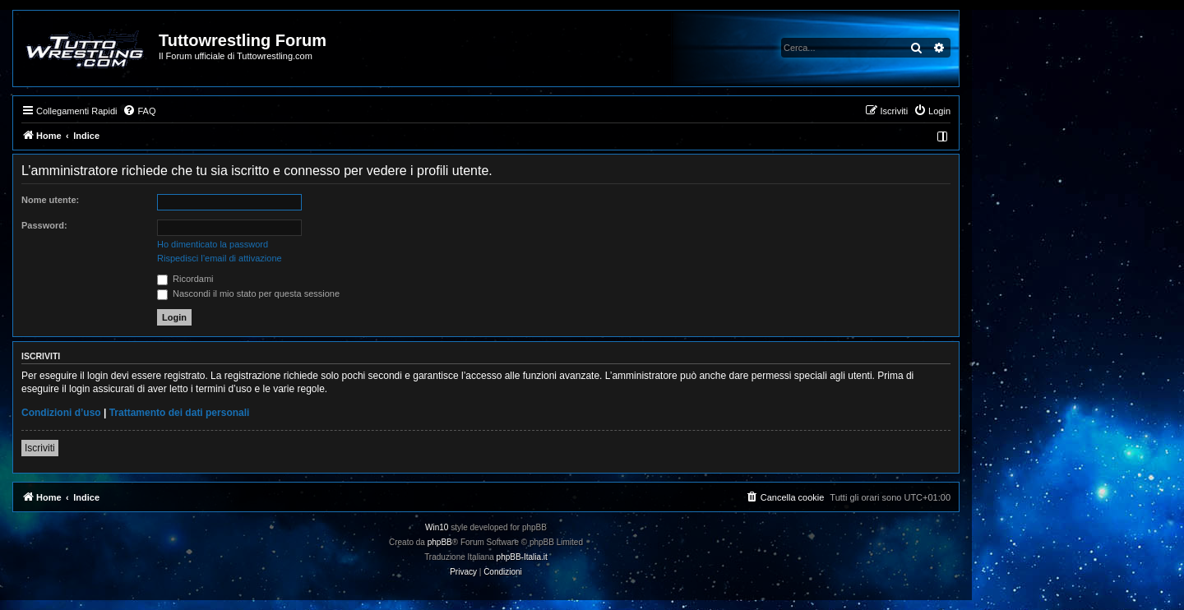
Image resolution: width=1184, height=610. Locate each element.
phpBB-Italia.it (522, 556)
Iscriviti (40, 448)
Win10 (436, 527)
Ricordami (185, 279)
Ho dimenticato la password (212, 244)
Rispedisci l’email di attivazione (219, 258)
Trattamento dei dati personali (179, 412)
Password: (44, 225)
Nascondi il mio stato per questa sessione (248, 293)
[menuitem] (139, 111)
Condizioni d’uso (61, 412)
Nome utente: (50, 200)
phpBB (440, 542)
